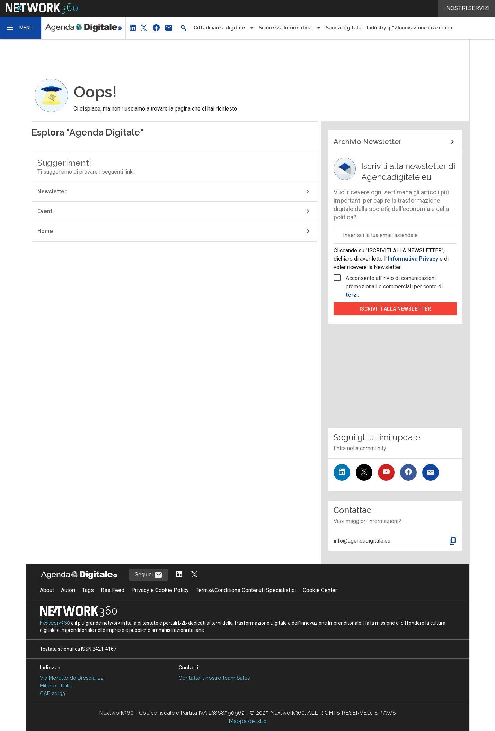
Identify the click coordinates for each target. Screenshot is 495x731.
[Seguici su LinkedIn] (342, 472)
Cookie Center (320, 590)
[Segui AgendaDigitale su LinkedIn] (179, 575)
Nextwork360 (55, 623)
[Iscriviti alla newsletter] (430, 472)
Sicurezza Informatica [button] (285, 28)
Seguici (148, 575)
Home (174, 231)
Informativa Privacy (413, 258)
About (47, 590)
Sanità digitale (343, 28)
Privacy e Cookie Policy (160, 590)
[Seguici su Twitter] (364, 472)
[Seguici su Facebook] (408, 472)
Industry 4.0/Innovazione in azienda (409, 28)
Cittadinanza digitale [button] (219, 28)
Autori (68, 590)
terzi (352, 294)
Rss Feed (112, 590)
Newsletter (174, 192)
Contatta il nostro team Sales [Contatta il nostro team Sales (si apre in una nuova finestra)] (214, 678)
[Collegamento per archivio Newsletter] (395, 142)
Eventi (174, 211)
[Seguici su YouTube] (386, 472)
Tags (88, 590)
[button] (21, 28)
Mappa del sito (248, 721)
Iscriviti (395, 309)
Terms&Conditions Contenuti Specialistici (246, 590)
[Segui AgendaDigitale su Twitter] (194, 575)
